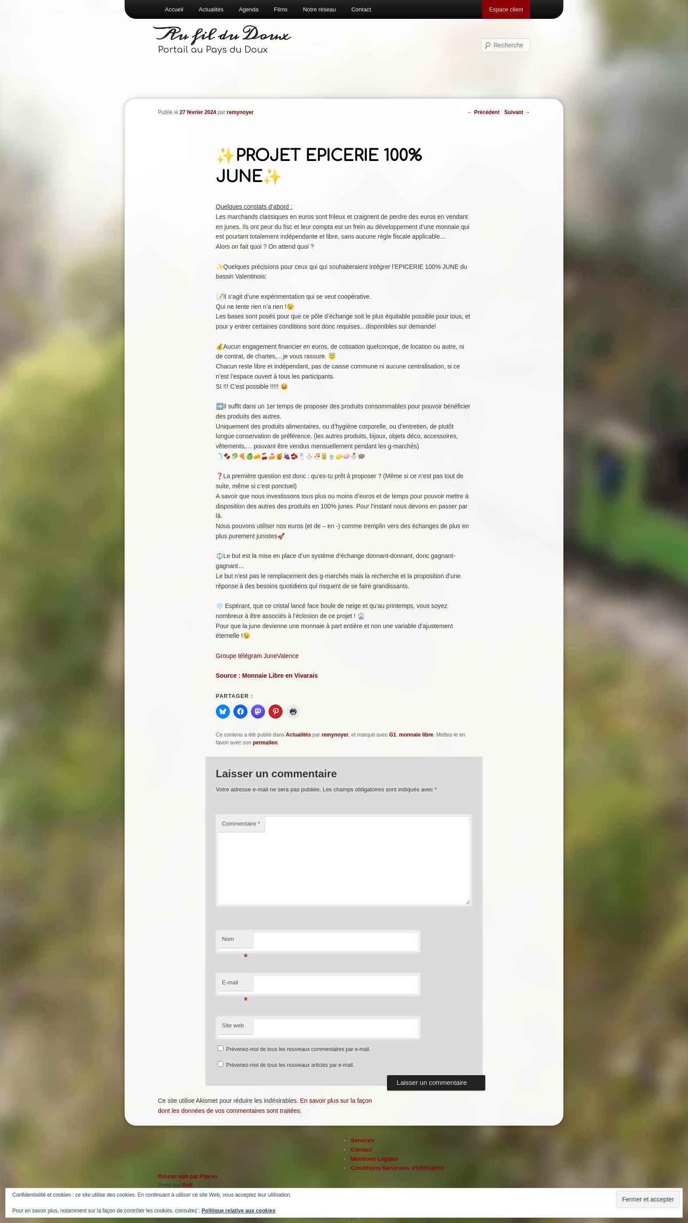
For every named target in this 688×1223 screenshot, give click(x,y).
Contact (361, 9)
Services (362, 1140)
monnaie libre (416, 735)
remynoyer (240, 112)
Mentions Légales (374, 1158)
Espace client (506, 9)
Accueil (174, 9)
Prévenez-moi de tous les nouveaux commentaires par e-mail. (298, 1049)
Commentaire (241, 823)
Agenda (248, 9)
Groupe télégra (236, 655)
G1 (392, 735)
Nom (235, 942)
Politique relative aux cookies (239, 1211)
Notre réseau (319, 9)
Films (280, 9)
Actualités (211, 9)
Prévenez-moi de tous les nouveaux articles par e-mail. (290, 1065)
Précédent (483, 112)
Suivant (517, 112)
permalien (265, 743)
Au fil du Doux (224, 35)
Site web (233, 1025)
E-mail (235, 985)
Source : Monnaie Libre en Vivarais (267, 675)
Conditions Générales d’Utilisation (397, 1168)
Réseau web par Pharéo (187, 1176)
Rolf (187, 1185)
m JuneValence (277, 655)
